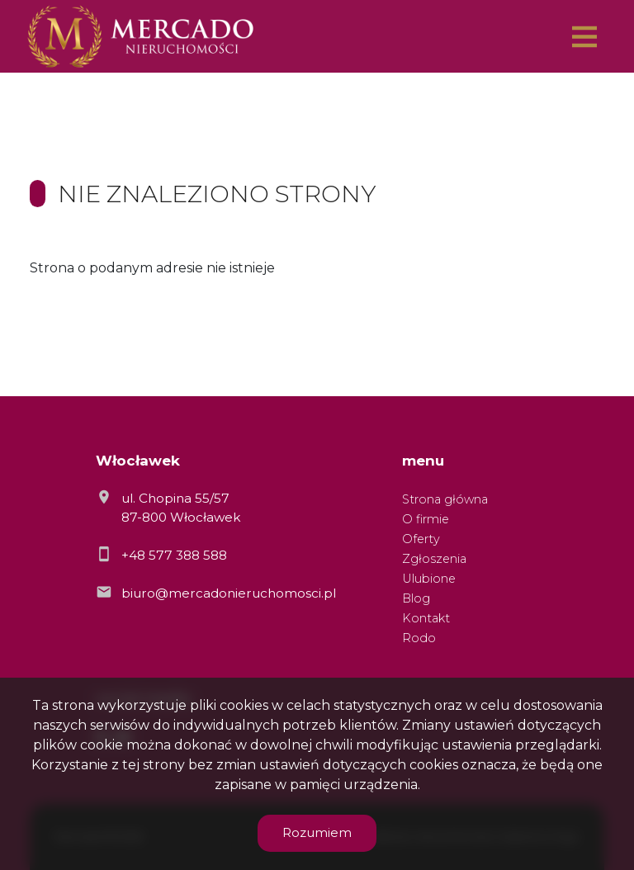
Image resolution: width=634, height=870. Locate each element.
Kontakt (426, 618)
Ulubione (429, 578)
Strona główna (445, 499)
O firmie (425, 519)
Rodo (419, 638)
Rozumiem (317, 832)
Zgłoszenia (434, 558)
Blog (416, 598)
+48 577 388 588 (174, 555)
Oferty (421, 539)
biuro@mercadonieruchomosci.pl (228, 593)
